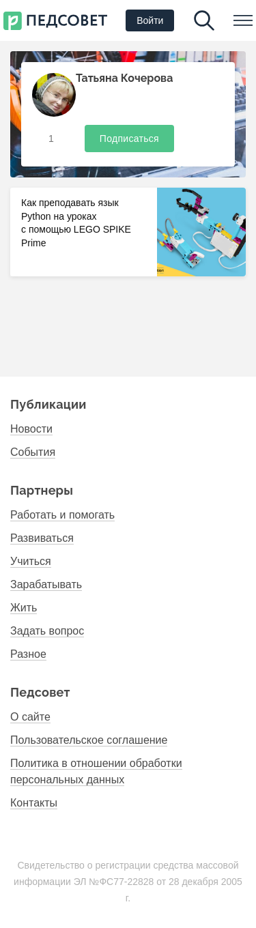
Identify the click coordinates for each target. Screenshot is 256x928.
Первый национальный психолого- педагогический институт (55, 21)
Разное (28, 654)
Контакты (33, 803)
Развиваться (42, 538)
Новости (31, 429)
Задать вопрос (47, 631)
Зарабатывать (46, 584)
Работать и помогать (62, 515)
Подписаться (129, 138)
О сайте (30, 717)
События (32, 452)
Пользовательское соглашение (88, 740)
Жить (23, 607)
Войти (150, 20)
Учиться (30, 561)
